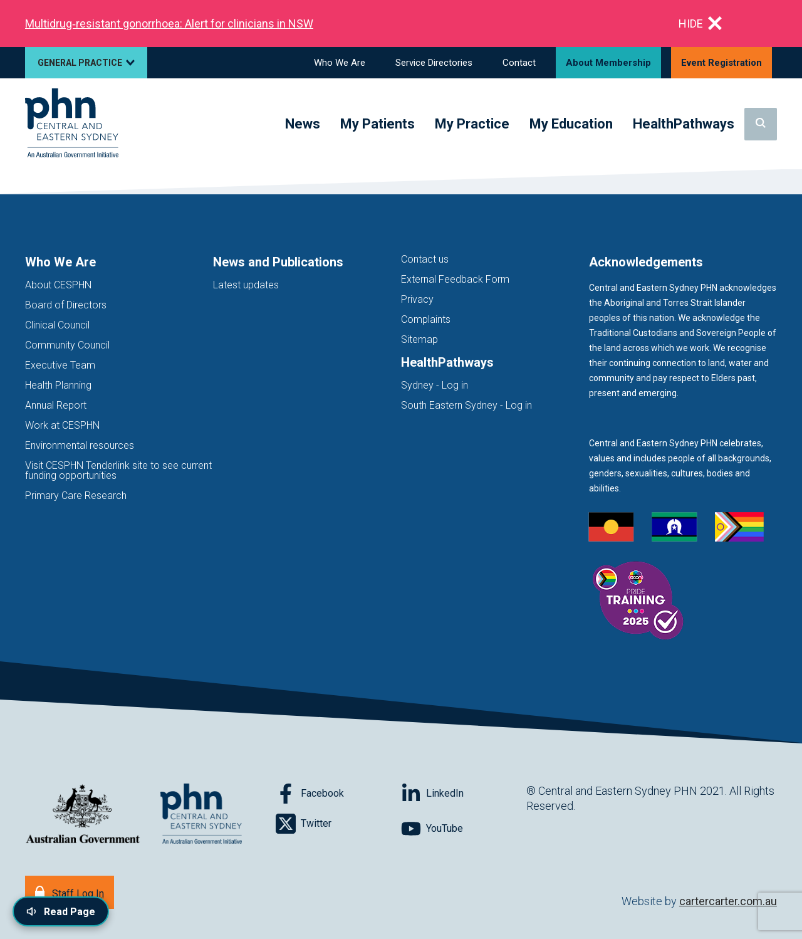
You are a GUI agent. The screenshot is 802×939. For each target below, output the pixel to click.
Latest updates (246, 285)
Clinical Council (57, 325)
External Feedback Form (455, 279)
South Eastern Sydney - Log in (466, 405)
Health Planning (58, 385)
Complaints (425, 319)
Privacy (417, 299)
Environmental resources (79, 445)
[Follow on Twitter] (338, 824)
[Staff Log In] (69, 892)
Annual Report (55, 405)
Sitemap (419, 339)
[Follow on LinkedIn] (463, 794)
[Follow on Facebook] (338, 794)
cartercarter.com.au (728, 901)
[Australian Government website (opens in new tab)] (82, 815)
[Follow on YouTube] (463, 829)
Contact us (425, 259)
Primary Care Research (76, 495)
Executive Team (60, 365)
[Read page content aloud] (61, 911)
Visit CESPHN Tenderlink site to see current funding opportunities (118, 470)
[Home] (71, 123)
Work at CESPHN (62, 425)
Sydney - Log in (434, 385)
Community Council (67, 345)
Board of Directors (66, 305)
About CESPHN (58, 285)
